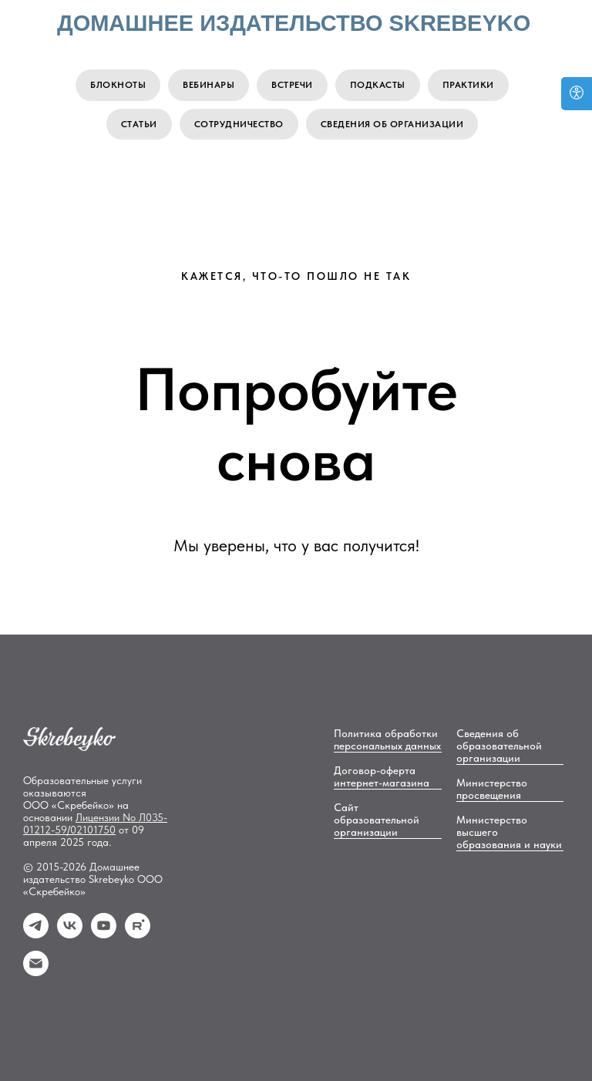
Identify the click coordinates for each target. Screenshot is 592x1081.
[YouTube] (103, 934)
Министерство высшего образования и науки (509, 831)
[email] (36, 971)
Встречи (292, 84)
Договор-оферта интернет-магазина (381, 776)
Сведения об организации (392, 124)
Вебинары (208, 84)
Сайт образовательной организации (376, 819)
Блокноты (118, 84)
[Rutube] (137, 934)
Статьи (139, 124)
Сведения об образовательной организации (499, 745)
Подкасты (377, 84)
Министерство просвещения (491, 788)
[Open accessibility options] (576, 93)
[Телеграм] (36, 934)
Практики (468, 84)
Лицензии (99, 817)
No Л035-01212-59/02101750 (95, 823)
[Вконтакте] (69, 934)
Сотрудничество (239, 124)
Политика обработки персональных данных (387, 739)
